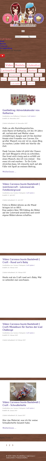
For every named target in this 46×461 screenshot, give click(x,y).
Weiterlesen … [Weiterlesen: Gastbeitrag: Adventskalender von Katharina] (9, 171)
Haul (2, 41)
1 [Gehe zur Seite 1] (6, 445)
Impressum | (30, 456)
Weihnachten (27, 75)
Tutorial (3, 46)
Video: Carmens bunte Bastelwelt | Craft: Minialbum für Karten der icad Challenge (22, 327)
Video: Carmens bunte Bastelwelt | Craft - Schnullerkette (21, 404)
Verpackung (15, 75)
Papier (41, 71)
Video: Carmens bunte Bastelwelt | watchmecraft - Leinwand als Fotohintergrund (21, 187)
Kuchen (38, 75)
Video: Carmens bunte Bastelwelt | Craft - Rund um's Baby (21, 261)
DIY (5, 75)
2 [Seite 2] (9, 445)
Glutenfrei (33, 65)
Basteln (20, 65)
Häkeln (22, 79)
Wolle (29, 79)
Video (9, 65)
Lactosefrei (8, 70)
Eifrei (42, 79)
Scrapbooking (6, 48)
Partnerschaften (22, 458)
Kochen (35, 79)
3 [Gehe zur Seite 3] (12, 445)
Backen (32, 70)
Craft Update (5, 39)
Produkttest (13, 79)
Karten (3, 43)
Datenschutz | (11, 458)
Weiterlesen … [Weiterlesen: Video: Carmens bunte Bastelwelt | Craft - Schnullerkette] (9, 428)
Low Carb (31, 83)
